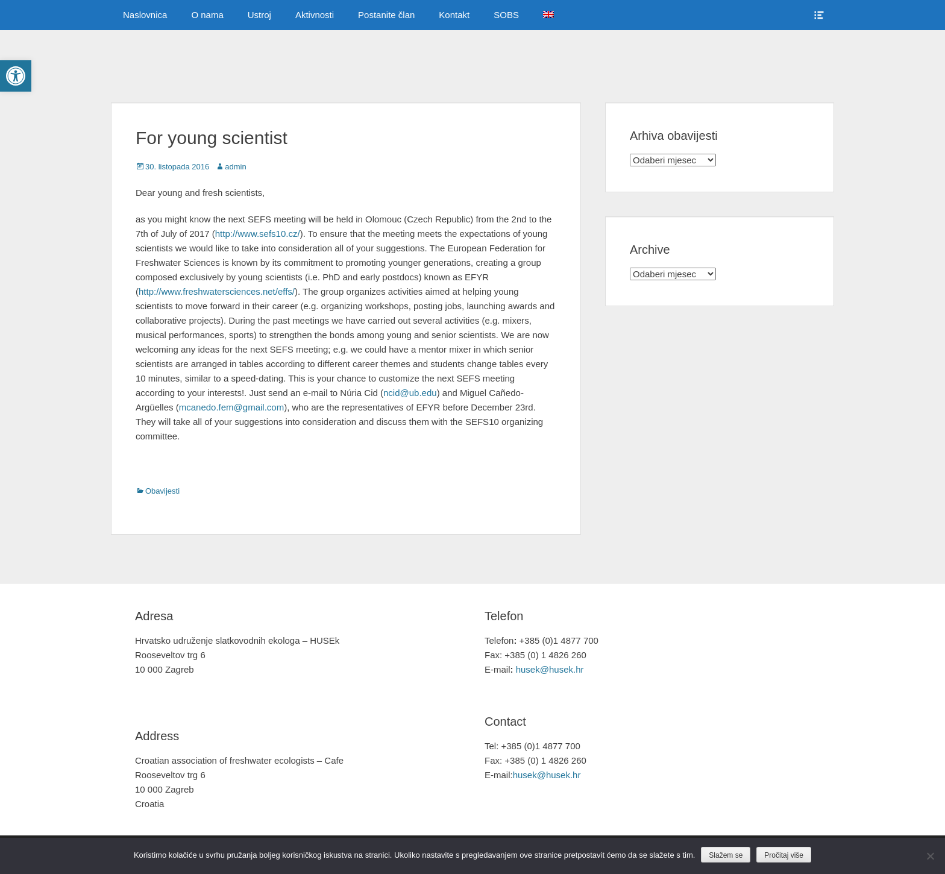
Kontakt (454, 15)
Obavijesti (162, 490)
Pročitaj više (783, 855)
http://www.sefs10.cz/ (257, 233)
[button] (15, 76)
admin (235, 166)
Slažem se (725, 855)
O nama (207, 15)
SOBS (506, 15)
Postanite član (386, 15)
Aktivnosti (314, 15)
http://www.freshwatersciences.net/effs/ (217, 291)
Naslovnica (145, 15)
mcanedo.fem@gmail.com (231, 407)
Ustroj (259, 15)
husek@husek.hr (551, 669)
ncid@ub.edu (410, 393)
